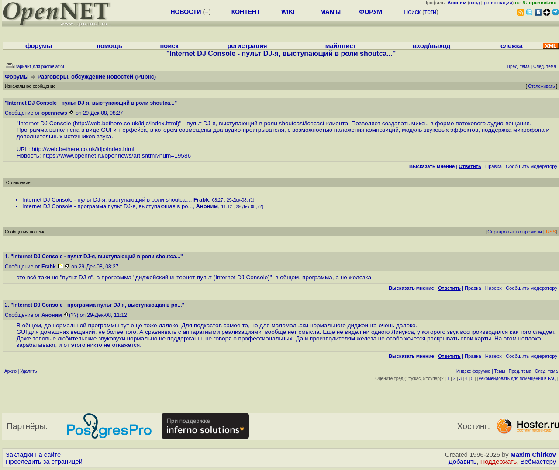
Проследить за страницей (44, 461)
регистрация (498, 2)
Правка (493, 166)
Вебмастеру (538, 461)
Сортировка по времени (514, 231)
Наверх (493, 288)
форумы (38, 45)
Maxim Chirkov (533, 454)
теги (430, 11)
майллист (340, 45)
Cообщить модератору (531, 166)
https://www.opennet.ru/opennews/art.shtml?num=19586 (116, 155)
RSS (551, 231)
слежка (511, 45)
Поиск (412, 11)
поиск (169, 45)
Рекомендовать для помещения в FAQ (518, 378)
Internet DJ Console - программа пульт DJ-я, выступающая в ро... (107, 206)
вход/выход (431, 45)
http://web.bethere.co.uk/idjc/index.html (126, 123)
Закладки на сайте (33, 454)
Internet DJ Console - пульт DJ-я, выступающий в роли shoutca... (106, 199)
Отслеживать (541, 86)
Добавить (463, 461)
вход (474, 2)
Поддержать (498, 461)
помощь (109, 45)
